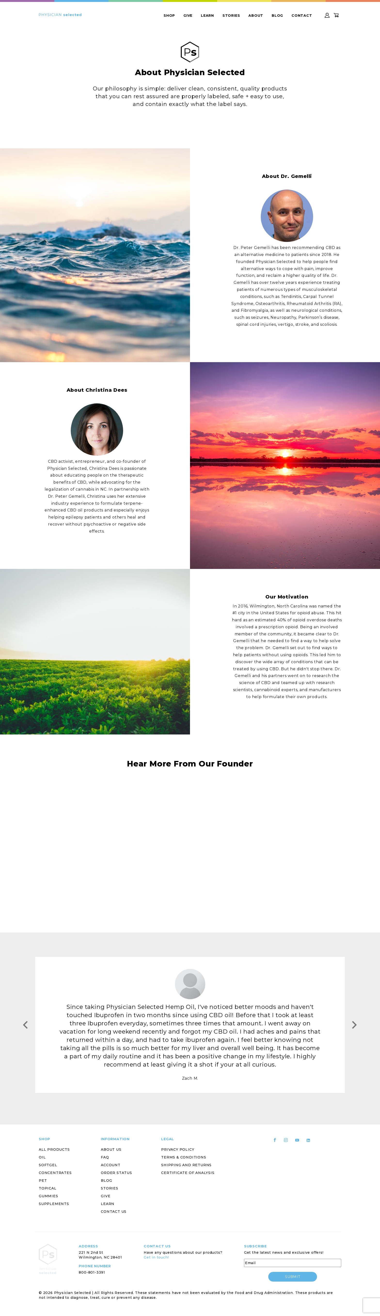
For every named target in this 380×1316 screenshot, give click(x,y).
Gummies (48, 1196)
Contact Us (114, 1211)
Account (110, 1165)
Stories (231, 15)
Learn (207, 15)
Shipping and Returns (186, 1165)
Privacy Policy (177, 1149)
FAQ (105, 1157)
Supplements (54, 1204)
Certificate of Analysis (187, 1173)
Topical (47, 1188)
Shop (169, 15)
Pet (43, 1180)
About (255, 15)
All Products (54, 1149)
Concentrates (55, 1173)
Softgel (48, 1165)
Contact (302, 15)
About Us (111, 1149)
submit (292, 1277)
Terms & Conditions (183, 1157)
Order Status (116, 1173)
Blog (277, 15)
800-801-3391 (92, 1272)
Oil (42, 1157)
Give (187, 15)
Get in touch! (156, 1257)
